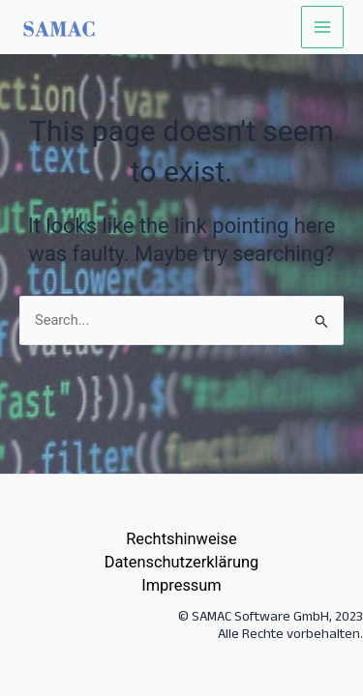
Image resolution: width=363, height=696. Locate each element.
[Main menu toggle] (322, 27)
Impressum (181, 585)
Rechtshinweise (181, 539)
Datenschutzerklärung (182, 562)
